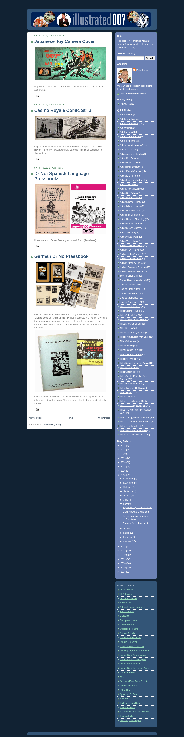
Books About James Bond (133, 280)
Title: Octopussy (128, 372)
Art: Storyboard (127, 141)
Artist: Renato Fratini (130, 215)
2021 (123, 450)
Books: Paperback (129, 302)
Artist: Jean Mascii (129, 184)
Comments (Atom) (52, 424)
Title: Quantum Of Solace (132, 388)
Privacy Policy (127, 104)
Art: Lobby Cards (128, 119)
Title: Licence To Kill (130, 350)
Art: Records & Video (130, 136)
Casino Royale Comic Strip (62, 110)
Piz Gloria (125, 690)
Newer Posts (35, 418)
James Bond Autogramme (133, 655)
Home (70, 418)
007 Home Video (128, 598)
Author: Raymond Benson (133, 267)
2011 (123, 559)
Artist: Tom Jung (128, 232)
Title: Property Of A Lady (132, 383)
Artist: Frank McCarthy (131, 180)
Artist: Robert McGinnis (131, 223)
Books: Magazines (129, 298)
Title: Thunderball (128, 426)
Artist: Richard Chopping (132, 219)
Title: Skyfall (126, 392)
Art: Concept (126, 115)
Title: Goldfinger (128, 346)
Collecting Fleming (129, 629)
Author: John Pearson (131, 258)
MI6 (122, 677)
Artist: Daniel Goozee (130, 171)
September (129, 491)
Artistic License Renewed (132, 607)
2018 (123, 462)
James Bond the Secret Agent (135, 668)
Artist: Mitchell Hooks (130, 206)
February (128, 537)
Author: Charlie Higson (131, 245)
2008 (123, 572)
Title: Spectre (126, 396)
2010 (123, 563)
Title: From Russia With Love (134, 337)
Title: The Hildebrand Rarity (133, 401)
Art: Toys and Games (130, 145)
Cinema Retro (127, 624)
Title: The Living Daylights (133, 405)
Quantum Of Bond (129, 694)
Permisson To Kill (128, 685)
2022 (123, 445)
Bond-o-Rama (127, 611)
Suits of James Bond (130, 703)
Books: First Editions (130, 289)
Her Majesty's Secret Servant (134, 650)
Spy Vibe (124, 698)
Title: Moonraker (128, 359)
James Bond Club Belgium (133, 659)
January (127, 541)
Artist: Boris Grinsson (130, 162)
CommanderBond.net (130, 637)
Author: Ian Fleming (130, 250)
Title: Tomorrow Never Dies (133, 430)
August (127, 495)
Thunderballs (126, 716)
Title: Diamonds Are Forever (134, 319)
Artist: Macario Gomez (131, 197)
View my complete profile (133, 94)
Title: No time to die (129, 367)
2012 (123, 555)
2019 (123, 458)
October (127, 487)
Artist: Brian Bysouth (130, 167)
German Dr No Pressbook (61, 256)
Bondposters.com (128, 620)
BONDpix (124, 616)
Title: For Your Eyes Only (132, 332)
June (126, 500)
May (125, 504)
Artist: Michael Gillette (131, 202)
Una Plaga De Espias (130, 720)
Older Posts (104, 418)
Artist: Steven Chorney (131, 228)
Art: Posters (126, 132)
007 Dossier (126, 594)
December (128, 479)
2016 (123, 471)
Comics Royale (127, 633)
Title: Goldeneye (128, 341)
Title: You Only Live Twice (132, 434)
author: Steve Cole (129, 276)
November (128, 483)
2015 (123, 475)
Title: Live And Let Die (131, 354)
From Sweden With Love (132, 646)
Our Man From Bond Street (133, 681)
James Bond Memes (130, 664)
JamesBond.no (127, 672)
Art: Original (126, 128)
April (125, 528)
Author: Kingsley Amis (131, 263)
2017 (123, 466)
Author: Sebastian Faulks (132, 271)
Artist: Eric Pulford (129, 176)
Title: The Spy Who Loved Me (134, 417)
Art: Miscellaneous (129, 123)
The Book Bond (127, 707)
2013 (123, 551)
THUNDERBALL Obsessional (134, 711)
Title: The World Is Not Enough (135, 421)
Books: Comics (127, 285)
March (126, 533)
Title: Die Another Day (131, 324)
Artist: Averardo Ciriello (131, 154)
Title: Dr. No (126, 328)
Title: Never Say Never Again (134, 363)
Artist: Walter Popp (129, 237)
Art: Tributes (126, 149)
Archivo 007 (126, 603)
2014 (123, 546)
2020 (123, 454)
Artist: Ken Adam (128, 193)
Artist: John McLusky (130, 189)
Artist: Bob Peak (128, 158)
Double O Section (129, 642)
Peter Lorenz (142, 70)
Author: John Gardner (130, 254)
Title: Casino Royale (130, 311)
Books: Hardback (128, 293)
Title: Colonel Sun (129, 315)
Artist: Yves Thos (128, 241)
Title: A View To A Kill (130, 306)
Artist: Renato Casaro (130, 210)
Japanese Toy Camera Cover (64, 41)
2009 (123, 567)
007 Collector (126, 589)
